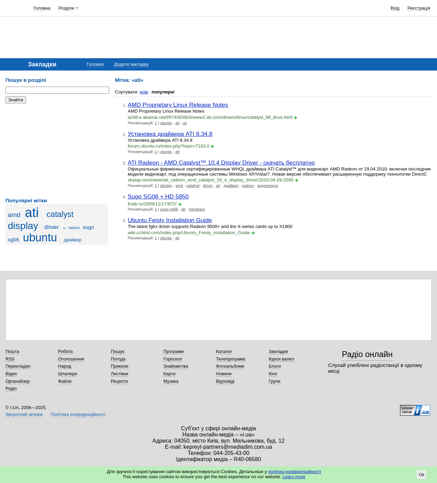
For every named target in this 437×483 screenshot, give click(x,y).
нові (144, 91)
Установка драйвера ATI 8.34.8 (170, 133)
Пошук (117, 351)
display (23, 225)
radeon (74, 228)
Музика (170, 381)
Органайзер (17, 381)
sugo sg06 (169, 209)
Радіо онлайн (367, 354)
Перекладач (17, 366)
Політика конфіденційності (78, 414)
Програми (173, 351)
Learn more (294, 476)
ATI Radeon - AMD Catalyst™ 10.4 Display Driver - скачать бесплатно (221, 162)
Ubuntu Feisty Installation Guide (170, 220)
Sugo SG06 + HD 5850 (158, 196)
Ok (421, 474)
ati (32, 212)
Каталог (224, 351)
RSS (10, 358)
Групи (274, 381)
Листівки (119, 373)
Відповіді (225, 381)
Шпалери (67, 373)
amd (14, 214)
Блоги (275, 366)
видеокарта (267, 185)
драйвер (72, 239)
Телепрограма (230, 358)
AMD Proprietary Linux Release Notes (178, 104)
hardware (197, 209)
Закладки (278, 351)
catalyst (60, 214)
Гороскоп (172, 358)
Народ (64, 366)
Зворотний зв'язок (23, 414)
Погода (118, 358)
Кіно (273, 373)
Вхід (395, 8)
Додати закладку (131, 64)
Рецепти (119, 381)
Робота (65, 351)
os (64, 228)
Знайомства (175, 366)
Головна (42, 8)
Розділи (66, 8)
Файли (65, 381)
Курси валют (282, 358)
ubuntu (40, 237)
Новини (223, 373)
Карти (169, 373)
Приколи (119, 366)
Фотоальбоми (230, 366)
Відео (11, 373)
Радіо (11, 388)
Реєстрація (419, 8)
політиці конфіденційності (294, 471)
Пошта (12, 351)
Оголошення (71, 358)
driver (51, 227)
